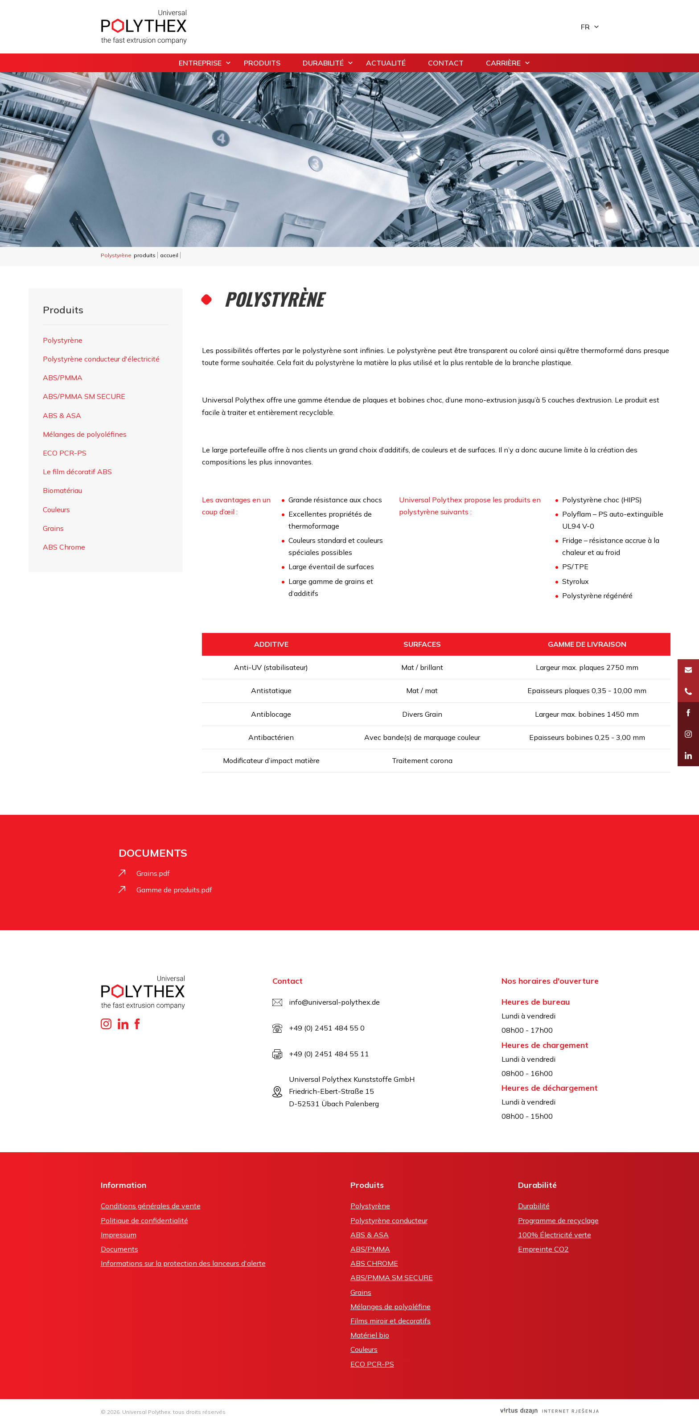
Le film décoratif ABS (77, 471)
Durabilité (323, 62)
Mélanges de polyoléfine (390, 1306)
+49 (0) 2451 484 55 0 (327, 1027)
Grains (53, 528)
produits (262, 62)
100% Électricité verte (554, 1234)
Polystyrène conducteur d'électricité (101, 358)
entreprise (200, 62)
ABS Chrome (64, 546)
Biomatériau (62, 490)
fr (585, 26)
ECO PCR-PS (64, 452)
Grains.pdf (153, 873)
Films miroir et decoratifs (390, 1320)
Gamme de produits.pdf (174, 889)
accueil (169, 255)
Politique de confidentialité (144, 1220)
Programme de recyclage (558, 1220)
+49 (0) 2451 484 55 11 (329, 1053)
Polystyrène (62, 340)
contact (446, 62)
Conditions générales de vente (151, 1205)
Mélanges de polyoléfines (85, 434)
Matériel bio (369, 1335)
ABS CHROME (374, 1263)
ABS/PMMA (62, 377)
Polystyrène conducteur (389, 1220)
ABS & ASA (62, 415)
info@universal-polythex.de (334, 1002)
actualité (386, 62)
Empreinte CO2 (543, 1248)
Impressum (118, 1234)
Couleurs (56, 509)
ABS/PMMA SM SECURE (84, 396)
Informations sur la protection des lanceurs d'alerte (183, 1263)
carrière (503, 62)
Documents (119, 1248)
